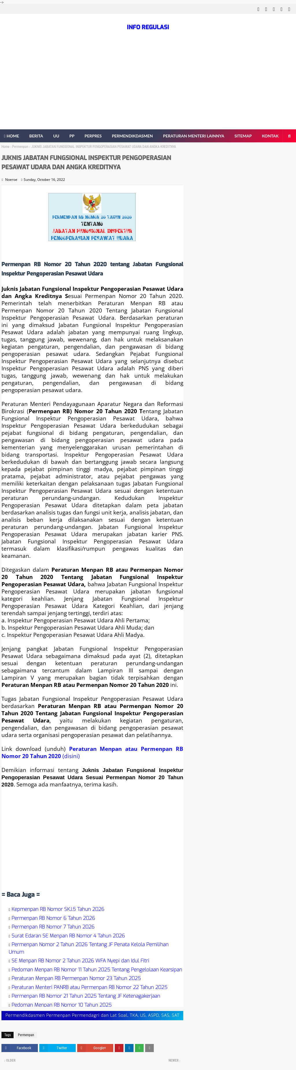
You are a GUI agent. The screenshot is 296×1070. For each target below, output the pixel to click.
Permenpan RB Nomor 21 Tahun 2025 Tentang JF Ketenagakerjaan (86, 996)
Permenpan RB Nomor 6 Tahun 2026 (53, 918)
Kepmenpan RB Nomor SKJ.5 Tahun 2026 (58, 909)
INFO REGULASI (148, 27)
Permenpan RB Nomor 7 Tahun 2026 (53, 927)
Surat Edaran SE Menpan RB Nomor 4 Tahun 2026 (68, 936)
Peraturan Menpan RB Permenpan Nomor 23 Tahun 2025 (76, 978)
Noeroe (11, 179)
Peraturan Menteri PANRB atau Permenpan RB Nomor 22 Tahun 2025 (89, 987)
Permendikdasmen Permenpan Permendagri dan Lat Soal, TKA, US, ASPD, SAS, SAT (92, 1015)
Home (5, 147)
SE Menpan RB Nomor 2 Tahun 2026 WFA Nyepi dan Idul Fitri (80, 960)
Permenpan (20, 147)
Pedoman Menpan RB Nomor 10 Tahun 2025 (62, 1005)
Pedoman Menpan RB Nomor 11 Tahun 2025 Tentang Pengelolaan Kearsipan (97, 969)
